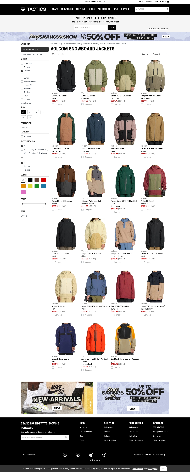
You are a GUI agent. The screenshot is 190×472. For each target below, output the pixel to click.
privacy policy (152, 469)
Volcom (25, 71)
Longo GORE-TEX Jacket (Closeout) (95, 290)
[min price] (25, 207)
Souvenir (27, 99)
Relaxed (25, 170)
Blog (81, 436)
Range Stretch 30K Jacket (155, 80)
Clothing (80, 9)
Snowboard (67, 9)
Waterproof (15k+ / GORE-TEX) (36, 150)
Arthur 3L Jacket (95, 80)
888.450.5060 (158, 427)
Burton (26, 78)
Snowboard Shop (56, 44)
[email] (45, 437)
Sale (116, 9)
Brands (125, 9)
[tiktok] (78, 455)
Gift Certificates (86, 432)
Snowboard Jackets (34, 49)
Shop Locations (159, 440)
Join (112, 28)
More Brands (27, 103)
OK (163, 469)
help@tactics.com (160, 432)
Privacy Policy (160, 455)
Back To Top (95, 460)
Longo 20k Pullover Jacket (125, 238)
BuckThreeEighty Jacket (95, 132)
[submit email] (66, 436)
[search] (152, 9)
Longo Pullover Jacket (66, 343)
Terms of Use (149, 455)
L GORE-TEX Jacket (66, 80)
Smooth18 (28, 85)
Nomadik (27, 89)
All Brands (28, 64)
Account (148, 2)
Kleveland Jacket (125, 132)
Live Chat (157, 436)
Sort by (145, 54)
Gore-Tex (24, 128)
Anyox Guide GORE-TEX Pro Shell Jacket (125, 186)
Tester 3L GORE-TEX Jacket (155, 132)
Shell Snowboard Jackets (32, 54)
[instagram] (65, 455)
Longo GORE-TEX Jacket (125, 80)
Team (82, 440)
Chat (141, 2)
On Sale (24, 216)
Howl (26, 96)
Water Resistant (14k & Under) (35, 153)
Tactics (33, 9)
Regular (25, 166)
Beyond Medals (30, 81)
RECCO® (26, 136)
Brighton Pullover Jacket (95, 185)
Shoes (91, 9)
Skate (55, 9)
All (23, 146)
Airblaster (27, 67)
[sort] (160, 54)
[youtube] (91, 455)
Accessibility (138, 455)
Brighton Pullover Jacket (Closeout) (125, 343)
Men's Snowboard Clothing (73, 44)
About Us (83, 427)
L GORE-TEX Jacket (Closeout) (155, 290)
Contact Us (108, 432)
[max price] (45, 207)
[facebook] (104, 455)
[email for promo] (91, 27)
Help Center (109, 427)
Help (156, 2)
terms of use (138, 469)
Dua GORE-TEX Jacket (66, 132)
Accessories (104, 9)
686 (25, 74)
